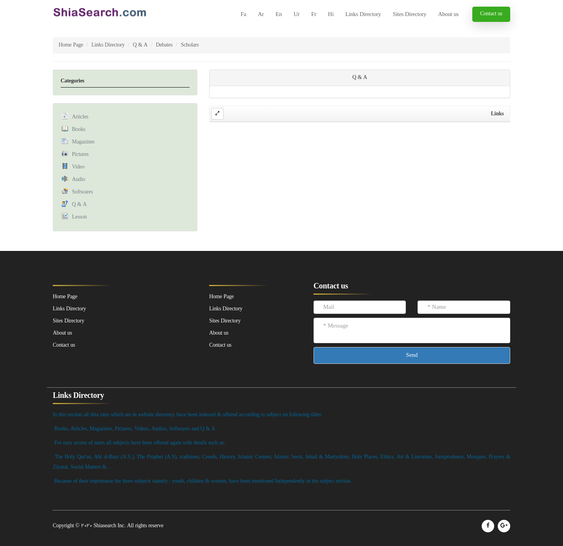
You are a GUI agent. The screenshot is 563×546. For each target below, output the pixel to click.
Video (78, 167)
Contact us (491, 14)
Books (78, 129)
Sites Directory (409, 15)
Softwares (82, 192)
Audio (78, 179)
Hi (330, 15)
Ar (261, 15)
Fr (313, 15)
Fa (243, 15)
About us (448, 15)
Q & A (140, 45)
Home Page (71, 45)
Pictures (80, 154)
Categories (72, 81)
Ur (296, 15)
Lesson (79, 217)
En (279, 15)
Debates (164, 45)
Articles (80, 117)
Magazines (83, 142)
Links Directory (363, 15)
